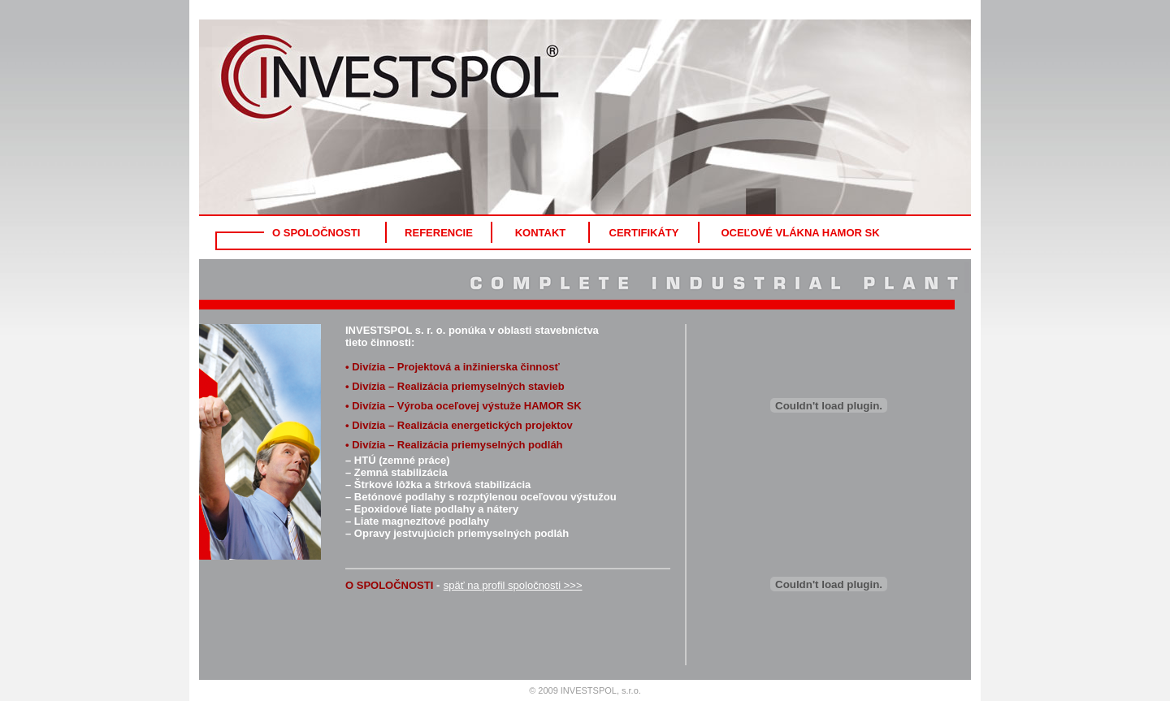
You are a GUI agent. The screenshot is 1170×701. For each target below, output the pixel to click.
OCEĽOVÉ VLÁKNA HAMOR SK (800, 233)
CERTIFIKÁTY (644, 233)
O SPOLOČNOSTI (316, 233)
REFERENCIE (439, 233)
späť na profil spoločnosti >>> (513, 585)
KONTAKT (540, 233)
